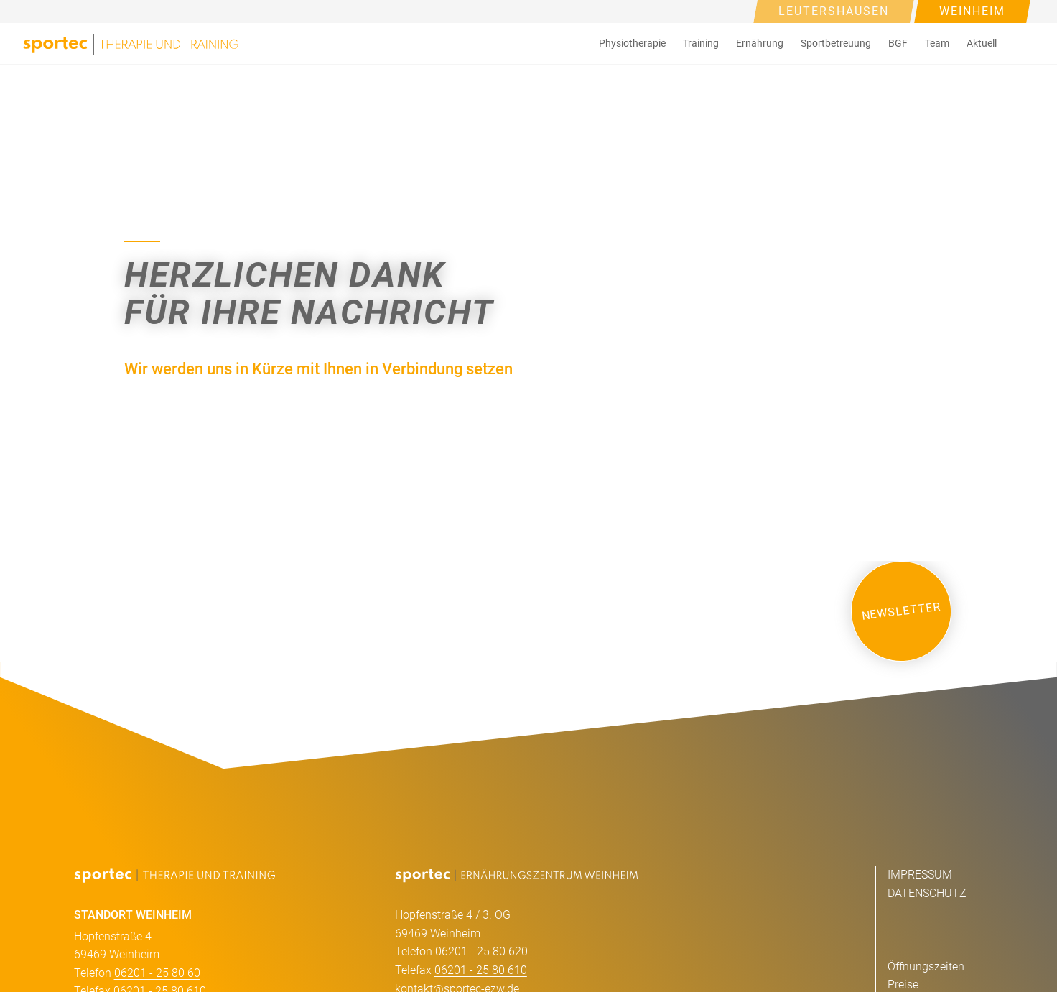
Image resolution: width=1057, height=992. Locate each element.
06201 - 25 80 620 (481, 951)
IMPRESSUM (920, 874)
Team (937, 43)
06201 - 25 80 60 (157, 973)
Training (701, 43)
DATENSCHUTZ (927, 893)
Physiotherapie (632, 43)
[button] (632, 43)
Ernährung (759, 43)
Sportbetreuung (836, 43)
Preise (903, 984)
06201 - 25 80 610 (480, 970)
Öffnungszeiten (926, 966)
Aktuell (982, 43)
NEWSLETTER (901, 610)
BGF (898, 43)
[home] (130, 43)
